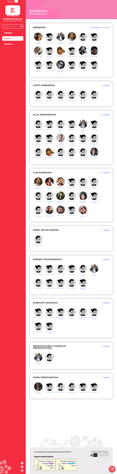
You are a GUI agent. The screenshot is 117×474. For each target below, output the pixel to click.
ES (9, 1)
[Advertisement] (71, 422)
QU (16, 1)
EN (12, 1)
